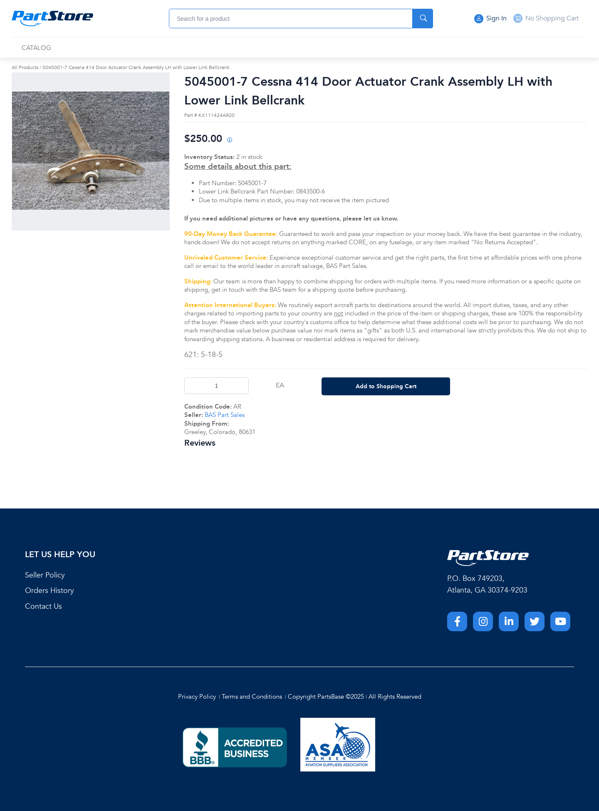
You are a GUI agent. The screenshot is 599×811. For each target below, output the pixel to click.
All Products (25, 67)
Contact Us (43, 606)
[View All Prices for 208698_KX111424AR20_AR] (229, 140)
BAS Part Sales (225, 415)
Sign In (490, 18)
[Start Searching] (422, 18)
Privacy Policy (197, 696)
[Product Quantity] (216, 385)
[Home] (52, 19)
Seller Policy (45, 575)
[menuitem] (36, 48)
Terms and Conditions (252, 696)
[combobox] (301, 18)
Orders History (49, 590)
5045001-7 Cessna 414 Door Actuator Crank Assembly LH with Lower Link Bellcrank (136, 67)
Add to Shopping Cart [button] (386, 386)
